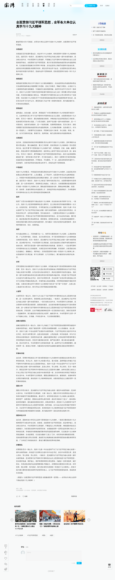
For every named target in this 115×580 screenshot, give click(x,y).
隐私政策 (99, 289)
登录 (101, 5)
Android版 (109, 269)
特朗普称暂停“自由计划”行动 (102, 175)
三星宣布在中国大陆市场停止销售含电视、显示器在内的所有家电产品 (101, 161)
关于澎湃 (93, 286)
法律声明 (93, 289)
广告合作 (110, 286)
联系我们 (105, 286)
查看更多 (102, 40)
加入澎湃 (99, 286)
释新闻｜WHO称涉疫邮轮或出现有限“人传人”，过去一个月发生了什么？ (101, 205)
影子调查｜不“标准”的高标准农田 (103, 131)
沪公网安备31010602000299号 (98, 298)
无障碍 (107, 5)
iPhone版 (109, 274)
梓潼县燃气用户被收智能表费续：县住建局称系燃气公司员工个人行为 (101, 169)
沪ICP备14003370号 (95, 295)
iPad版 (108, 278)
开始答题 (102, 94)
